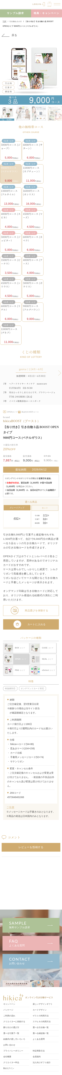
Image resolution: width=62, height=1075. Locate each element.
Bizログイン (8, 1068)
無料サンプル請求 (31, 925)
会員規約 (37, 1056)
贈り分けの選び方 (11, 1027)
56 (44, 522)
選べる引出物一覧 (41, 1027)
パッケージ (8, 1010)
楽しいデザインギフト (43, 1004)
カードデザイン (40, 1010)
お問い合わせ (31, 961)
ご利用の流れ (9, 1016)
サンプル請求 (15, 13)
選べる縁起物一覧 (41, 1033)
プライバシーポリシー (13, 1051)
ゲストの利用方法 (41, 1016)
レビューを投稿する (31, 847)
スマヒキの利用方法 (42, 1021)
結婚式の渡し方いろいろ (14, 1039)
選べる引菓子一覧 (11, 1033)
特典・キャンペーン (46, 13)
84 (44, 518)
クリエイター (11, 1062)
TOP (4, 21)
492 (16, 518)
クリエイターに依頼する (14, 1021)
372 (45, 515)
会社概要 (7, 1056)
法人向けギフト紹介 (42, 1062)
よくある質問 (31, 943)
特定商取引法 (39, 1051)
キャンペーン (9, 1004)
